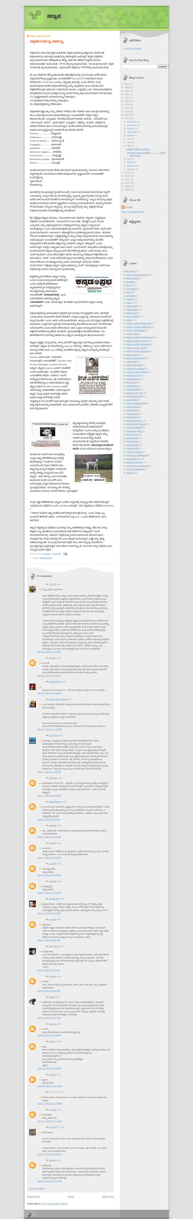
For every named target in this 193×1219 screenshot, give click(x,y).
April (129, 159)
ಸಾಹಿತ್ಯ (129, 320)
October (131, 128)
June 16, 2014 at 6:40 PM (49, 1154)
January (131, 169)
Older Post (108, 1196)
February (131, 166)
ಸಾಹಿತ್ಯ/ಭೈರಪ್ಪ (132, 441)
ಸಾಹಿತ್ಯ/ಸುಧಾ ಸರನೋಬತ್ (137, 466)
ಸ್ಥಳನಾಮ (130, 473)
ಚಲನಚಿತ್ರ (130, 282)
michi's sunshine (133, 48)
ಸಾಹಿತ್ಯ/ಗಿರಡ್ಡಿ (131, 400)
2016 (127, 111)
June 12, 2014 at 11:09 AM (50, 1103)
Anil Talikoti (54, 946)
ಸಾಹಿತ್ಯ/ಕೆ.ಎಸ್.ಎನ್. (134, 393)
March (130, 162)
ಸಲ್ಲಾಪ (54, 16)
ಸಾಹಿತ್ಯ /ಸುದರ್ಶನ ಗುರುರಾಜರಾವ (140, 337)
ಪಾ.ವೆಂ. (129, 285)
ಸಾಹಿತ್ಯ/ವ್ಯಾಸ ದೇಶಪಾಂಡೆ (136, 455)
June (129, 142)
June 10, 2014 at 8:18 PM (49, 1068)
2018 (127, 104)
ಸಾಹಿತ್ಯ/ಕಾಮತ (132, 386)
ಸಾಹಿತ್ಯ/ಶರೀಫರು (133, 459)
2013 (127, 172)
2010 (127, 183)
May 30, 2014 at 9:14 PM (49, 675)
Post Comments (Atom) (54, 1203)
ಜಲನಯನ (53, 735)
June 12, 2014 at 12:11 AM (50, 1086)
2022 (127, 91)
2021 (127, 94)
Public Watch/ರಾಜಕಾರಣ (137, 275)
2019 (127, 101)
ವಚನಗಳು (130, 299)
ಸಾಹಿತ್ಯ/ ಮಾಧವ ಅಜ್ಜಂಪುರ (137, 351)
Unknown (53, 778)
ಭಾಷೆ (128, 292)
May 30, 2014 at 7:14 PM (49, 652)
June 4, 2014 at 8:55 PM (49, 940)
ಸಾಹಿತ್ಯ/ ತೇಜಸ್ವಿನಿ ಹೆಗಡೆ (136, 348)
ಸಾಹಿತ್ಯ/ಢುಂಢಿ (132, 410)
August (130, 135)
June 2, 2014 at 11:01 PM (49, 837)
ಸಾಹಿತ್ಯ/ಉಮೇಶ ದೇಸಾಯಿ (137, 372)
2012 (127, 176)
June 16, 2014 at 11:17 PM (50, 1181)
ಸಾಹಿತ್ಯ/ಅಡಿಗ (131, 362)
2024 (127, 84)
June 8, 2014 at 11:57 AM (49, 1018)
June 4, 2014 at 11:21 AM (49, 913)
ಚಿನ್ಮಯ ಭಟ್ (54, 899)
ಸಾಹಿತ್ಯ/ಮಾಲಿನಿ (132, 445)
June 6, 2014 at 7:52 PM (49, 970)
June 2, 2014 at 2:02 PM (49, 819)
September (132, 132)
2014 (127, 118)
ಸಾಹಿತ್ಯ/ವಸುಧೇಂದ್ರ (134, 452)
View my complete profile (133, 212)
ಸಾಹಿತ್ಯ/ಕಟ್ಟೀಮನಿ (133, 379)
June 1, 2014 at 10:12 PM (49, 795)
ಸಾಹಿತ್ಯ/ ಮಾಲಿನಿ (133, 355)
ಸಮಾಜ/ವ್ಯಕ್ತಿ (131, 313)
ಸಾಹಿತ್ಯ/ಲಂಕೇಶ (132, 448)
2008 (127, 190)
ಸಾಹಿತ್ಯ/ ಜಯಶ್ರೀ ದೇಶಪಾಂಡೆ (138, 344)
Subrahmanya (55, 802)
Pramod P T (54, 1127)
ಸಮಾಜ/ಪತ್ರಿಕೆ (46, 558)
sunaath (52, 658)
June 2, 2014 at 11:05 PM (49, 893)
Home (71, 1196)
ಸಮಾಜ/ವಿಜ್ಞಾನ (132, 309)
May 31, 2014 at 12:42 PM (50, 729)
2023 (127, 87)
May (129, 146)
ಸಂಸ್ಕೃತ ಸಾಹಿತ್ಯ (133, 316)
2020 (127, 98)
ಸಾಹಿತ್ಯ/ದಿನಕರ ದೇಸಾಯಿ (136, 424)
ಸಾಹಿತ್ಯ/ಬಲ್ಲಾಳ (132, 434)
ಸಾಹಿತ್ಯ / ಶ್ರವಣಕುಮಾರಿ (136, 330)
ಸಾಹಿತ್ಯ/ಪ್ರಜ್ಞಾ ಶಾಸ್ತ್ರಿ (134, 431)
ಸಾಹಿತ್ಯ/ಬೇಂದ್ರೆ (132, 438)
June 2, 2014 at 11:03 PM (49, 857)
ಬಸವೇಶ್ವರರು (131, 289)
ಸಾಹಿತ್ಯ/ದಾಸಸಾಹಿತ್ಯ (134, 421)
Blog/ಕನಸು (131, 271)
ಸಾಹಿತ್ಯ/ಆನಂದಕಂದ (134, 365)
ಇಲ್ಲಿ (52, 349)
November (132, 125)
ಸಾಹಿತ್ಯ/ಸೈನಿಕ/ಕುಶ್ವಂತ (135, 469)
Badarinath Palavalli (58, 699)
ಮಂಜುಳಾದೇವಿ (55, 681)
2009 (127, 186)
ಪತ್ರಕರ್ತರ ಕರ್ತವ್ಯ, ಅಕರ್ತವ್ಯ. (139, 149)
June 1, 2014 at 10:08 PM (49, 772)
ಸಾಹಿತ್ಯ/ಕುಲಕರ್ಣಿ (133, 389)
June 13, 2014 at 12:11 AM (50, 1121)
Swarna (52, 1041)
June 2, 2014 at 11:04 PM (49, 875)
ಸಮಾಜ (129, 303)
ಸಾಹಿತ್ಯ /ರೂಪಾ (132, 334)
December (132, 122)
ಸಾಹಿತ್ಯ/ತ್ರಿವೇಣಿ (132, 417)
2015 (127, 115)
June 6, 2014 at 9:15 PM (49, 991)
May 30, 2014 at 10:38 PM (50, 693)
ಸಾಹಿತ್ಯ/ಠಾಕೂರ (132, 407)
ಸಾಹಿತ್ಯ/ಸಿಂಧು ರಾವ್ (134, 462)
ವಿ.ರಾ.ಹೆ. (52, 584)
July (129, 139)
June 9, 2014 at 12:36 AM (49, 1035)
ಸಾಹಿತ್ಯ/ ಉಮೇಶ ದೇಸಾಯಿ (137, 341)
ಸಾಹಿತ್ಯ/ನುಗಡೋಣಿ (134, 427)
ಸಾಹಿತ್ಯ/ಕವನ (131, 382)
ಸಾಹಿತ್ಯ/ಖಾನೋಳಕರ (134, 396)
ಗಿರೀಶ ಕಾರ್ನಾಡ (132, 278)
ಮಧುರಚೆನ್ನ (131, 296)
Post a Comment (36, 1188)
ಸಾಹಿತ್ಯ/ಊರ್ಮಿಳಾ (134, 375)
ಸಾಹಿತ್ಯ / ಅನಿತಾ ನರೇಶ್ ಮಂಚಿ (139, 323)
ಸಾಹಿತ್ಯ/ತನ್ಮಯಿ (132, 414)
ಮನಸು (52, 997)
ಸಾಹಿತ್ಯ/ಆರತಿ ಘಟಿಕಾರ (135, 368)
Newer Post (33, 1196)
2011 (127, 179)
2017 (127, 108)
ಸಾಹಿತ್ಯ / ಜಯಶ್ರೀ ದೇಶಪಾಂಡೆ (138, 327)
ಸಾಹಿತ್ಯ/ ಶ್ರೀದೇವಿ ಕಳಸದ (136, 358)
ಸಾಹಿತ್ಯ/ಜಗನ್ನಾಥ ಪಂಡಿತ (136, 403)
